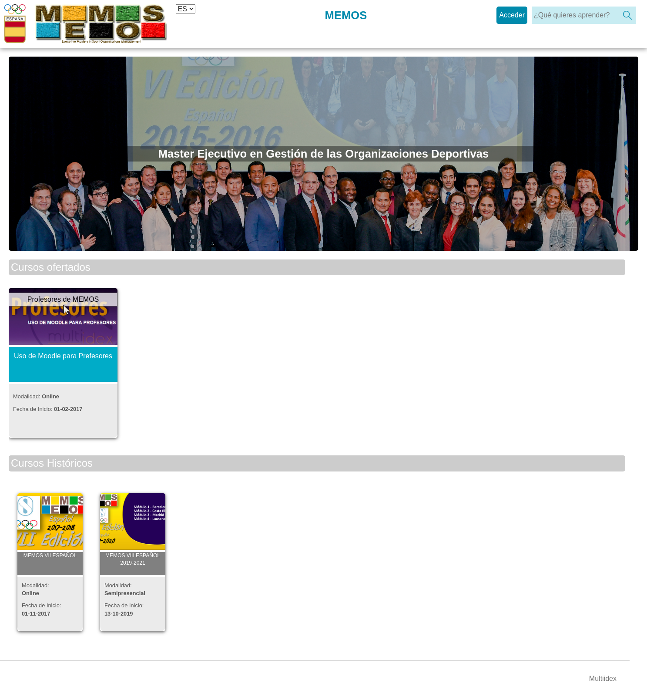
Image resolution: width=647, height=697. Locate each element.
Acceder (512, 15)
